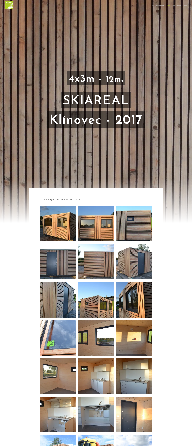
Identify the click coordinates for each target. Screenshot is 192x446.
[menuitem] (176, 5)
